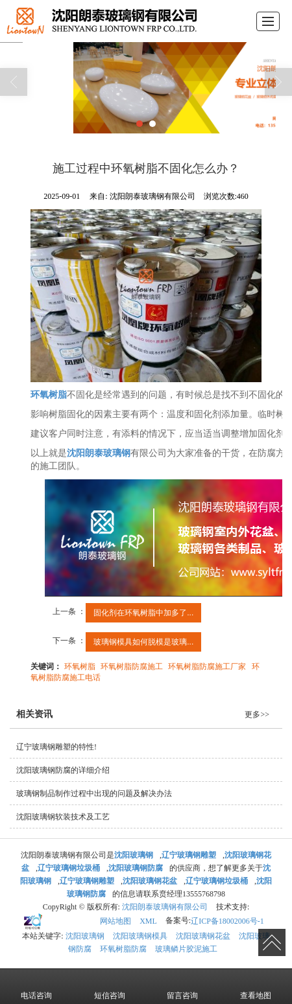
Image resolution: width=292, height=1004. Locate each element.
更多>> (257, 713)
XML (148, 920)
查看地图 (255, 985)
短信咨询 (109, 985)
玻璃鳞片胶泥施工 (186, 948)
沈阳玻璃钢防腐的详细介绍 (63, 769)
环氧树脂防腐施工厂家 (207, 665)
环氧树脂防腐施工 (132, 665)
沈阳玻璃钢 (85, 935)
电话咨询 (36, 985)
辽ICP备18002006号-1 (227, 920)
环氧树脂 (79, 665)
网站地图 (115, 920)
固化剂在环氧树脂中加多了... (143, 612)
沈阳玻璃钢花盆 (203, 935)
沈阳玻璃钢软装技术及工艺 (63, 816)
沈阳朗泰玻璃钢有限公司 (165, 906)
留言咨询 (182, 985)
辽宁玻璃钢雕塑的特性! (56, 746)
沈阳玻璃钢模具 (140, 935)
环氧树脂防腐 (123, 948)
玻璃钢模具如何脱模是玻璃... (143, 641)
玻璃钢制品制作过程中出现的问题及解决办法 (94, 792)
